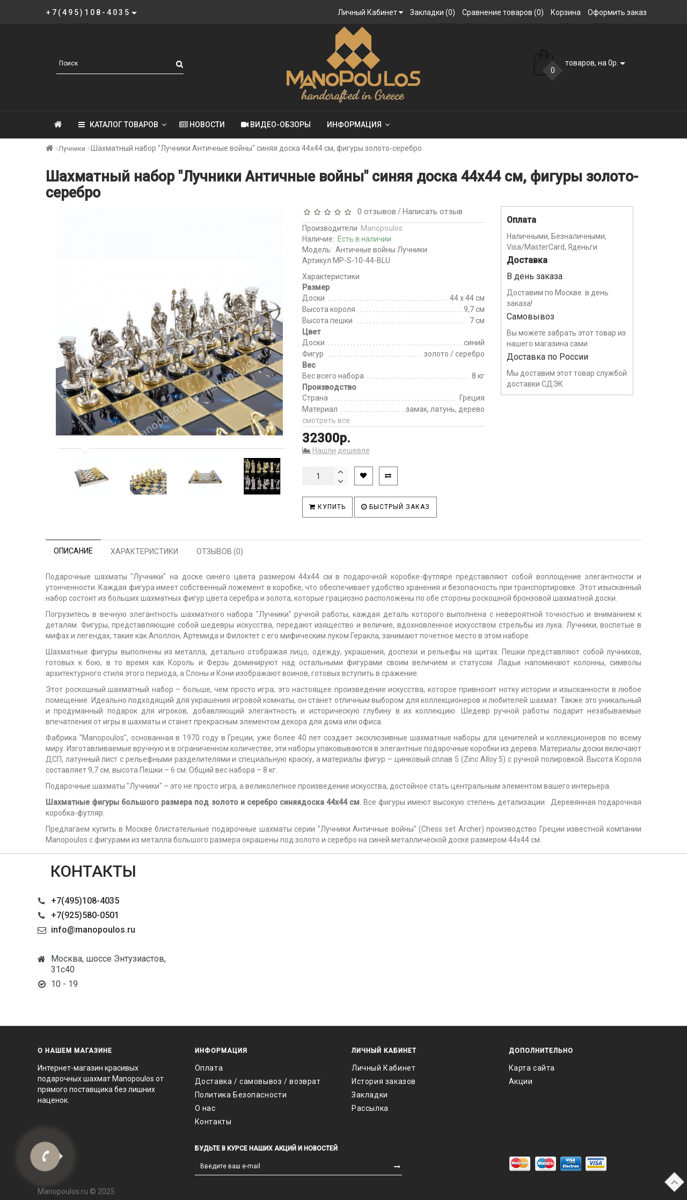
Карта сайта (532, 1068)
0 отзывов (374, 211)
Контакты (213, 1121)
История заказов (384, 1081)
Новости (202, 124)
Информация (358, 124)
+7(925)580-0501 (85, 915)
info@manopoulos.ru (93, 930)
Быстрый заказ (395, 507)
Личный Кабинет (383, 1068)
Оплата (209, 1068)
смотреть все (326, 420)
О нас (205, 1108)
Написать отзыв (433, 211)
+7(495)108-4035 (85, 901)
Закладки (370, 1094)
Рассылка (370, 1108)
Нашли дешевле (341, 450)
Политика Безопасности (241, 1094)
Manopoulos (382, 228)
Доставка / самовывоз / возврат (258, 1081)
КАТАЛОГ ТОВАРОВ (122, 124)
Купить (327, 507)
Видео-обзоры (276, 124)
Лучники (72, 148)
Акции (521, 1081)
